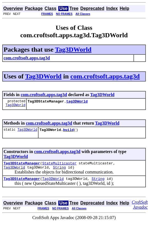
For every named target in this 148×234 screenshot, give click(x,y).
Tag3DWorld (73, 49)
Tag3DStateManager (22, 165)
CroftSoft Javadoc (140, 209)
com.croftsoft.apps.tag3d (105, 76)
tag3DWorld (77, 101)
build (68, 131)
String (59, 170)
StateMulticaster (59, 165)
